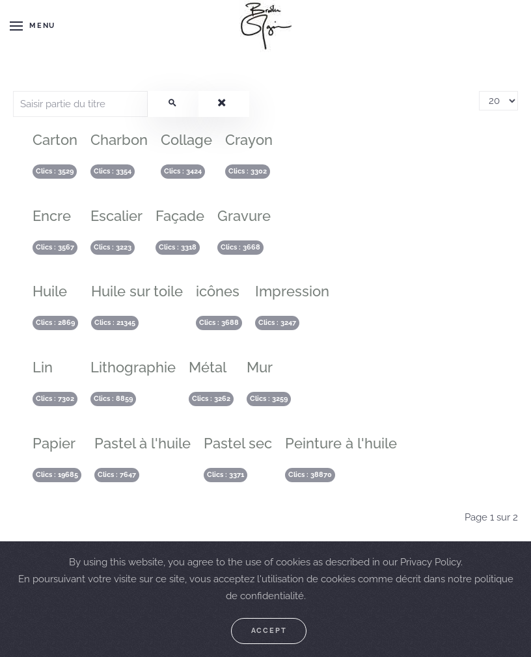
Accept (269, 630)
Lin (43, 367)
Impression (292, 291)
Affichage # (479, 91)
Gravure (244, 215)
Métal (207, 367)
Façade (180, 215)
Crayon (249, 139)
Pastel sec (238, 443)
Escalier (116, 215)
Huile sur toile (137, 291)
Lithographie (133, 367)
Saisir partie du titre (13, 91)
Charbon (119, 139)
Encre (52, 215)
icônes (217, 291)
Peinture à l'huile (341, 443)
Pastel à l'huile (142, 443)
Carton (55, 139)
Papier (54, 443)
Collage (186, 139)
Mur (260, 367)
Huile (50, 291)
